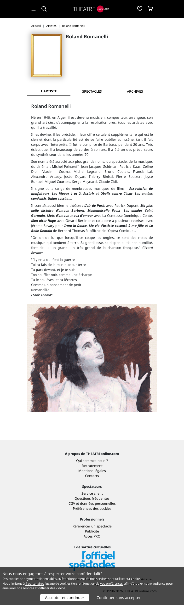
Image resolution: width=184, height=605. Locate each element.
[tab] (92, 91)
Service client (92, 493)
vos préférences (111, 583)
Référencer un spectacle (92, 526)
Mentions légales (92, 470)
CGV (72, 503)
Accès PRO (92, 536)
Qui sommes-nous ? (92, 460)
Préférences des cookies (92, 508)
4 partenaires (34, 583)
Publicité (92, 531)
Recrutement (92, 465)
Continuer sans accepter (119, 597)
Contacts (92, 475)
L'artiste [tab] (49, 91)
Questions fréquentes (92, 498)
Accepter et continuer (64, 597)
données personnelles (98, 503)
